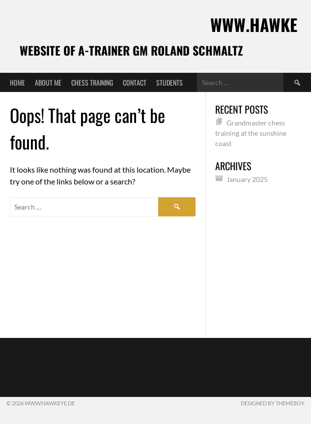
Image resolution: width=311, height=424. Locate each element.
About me (48, 82)
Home (17, 82)
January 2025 (247, 179)
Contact (134, 82)
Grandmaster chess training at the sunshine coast (250, 133)
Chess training (92, 82)
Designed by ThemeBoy (273, 403)
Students (169, 82)
